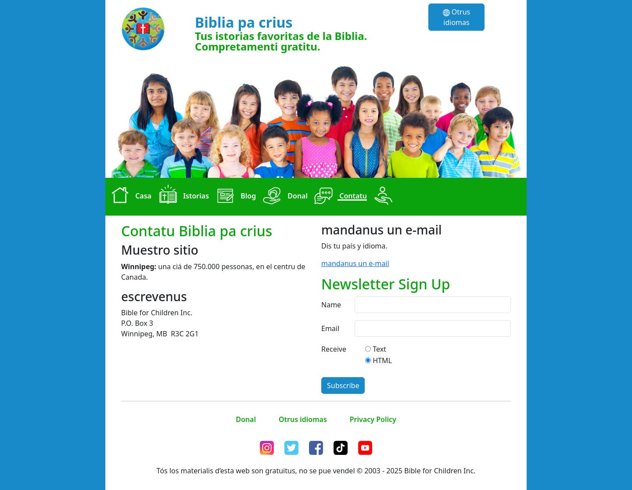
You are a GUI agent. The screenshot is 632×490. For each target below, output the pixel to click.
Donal (283, 197)
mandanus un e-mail (355, 263)
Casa (129, 197)
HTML (382, 360)
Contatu (339, 197)
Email (330, 328)
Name (331, 305)
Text (379, 349)
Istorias (182, 197)
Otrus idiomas (456, 17)
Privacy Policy (373, 419)
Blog (234, 197)
